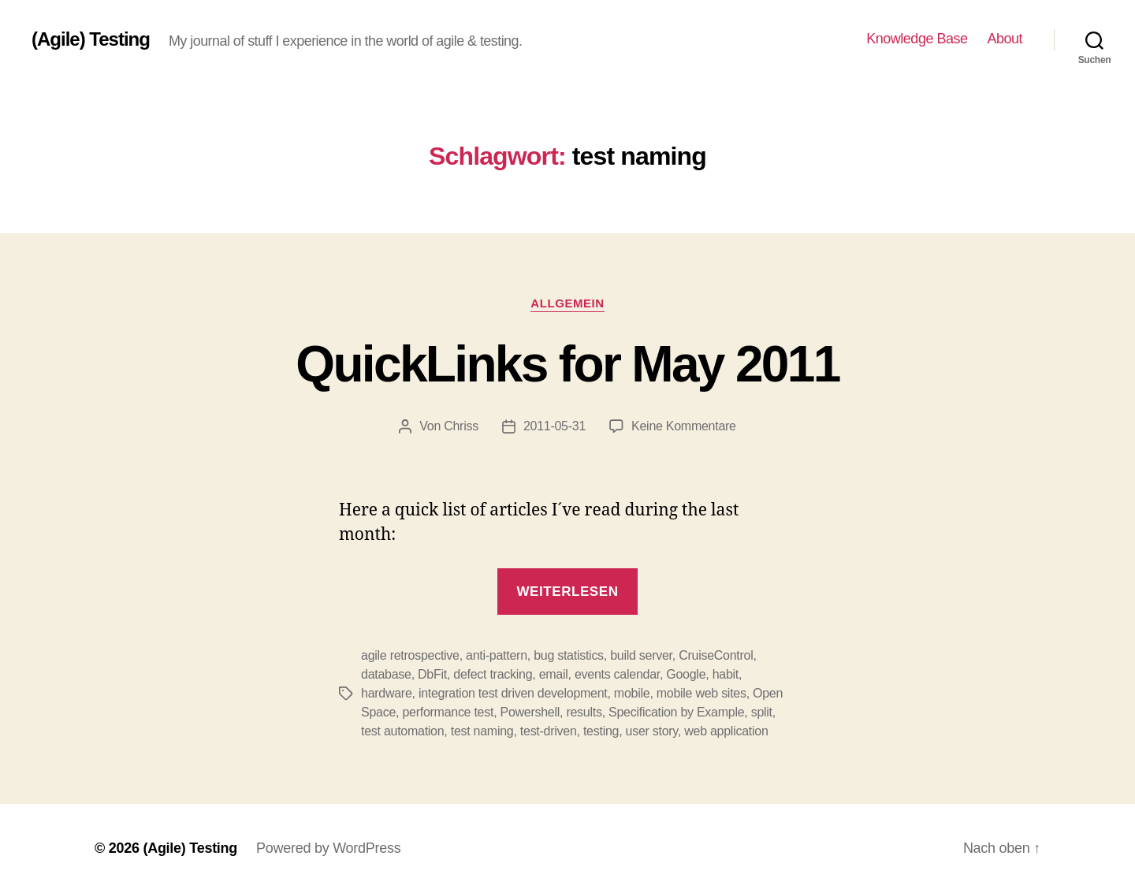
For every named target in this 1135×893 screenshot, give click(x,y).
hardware (386, 693)
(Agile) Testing (91, 39)
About (1004, 39)
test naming (482, 731)
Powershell (530, 712)
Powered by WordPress (328, 848)
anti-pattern (496, 655)
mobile (632, 693)
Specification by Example (676, 712)
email (553, 674)
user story (652, 731)
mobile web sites (701, 693)
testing (601, 731)
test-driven (548, 731)
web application (726, 731)
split (761, 712)
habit (726, 674)
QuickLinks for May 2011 (567, 364)
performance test (447, 712)
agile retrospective (410, 655)
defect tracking (492, 674)
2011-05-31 (554, 426)
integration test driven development (513, 693)
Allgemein (567, 303)
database (386, 674)
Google (685, 674)
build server (641, 655)
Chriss (461, 426)
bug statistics (569, 655)
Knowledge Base (916, 39)
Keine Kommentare (683, 426)
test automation (402, 731)
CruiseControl (716, 655)
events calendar (617, 674)
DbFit (432, 674)
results (583, 712)
